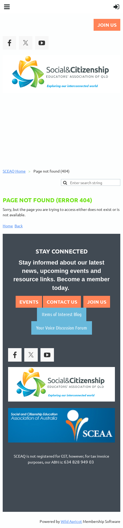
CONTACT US (62, 302)
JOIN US (107, 25)
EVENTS (28, 302)
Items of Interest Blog (61, 314)
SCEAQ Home (14, 171)
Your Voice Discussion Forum (61, 328)
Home (8, 225)
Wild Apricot (71, 521)
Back (19, 225)
